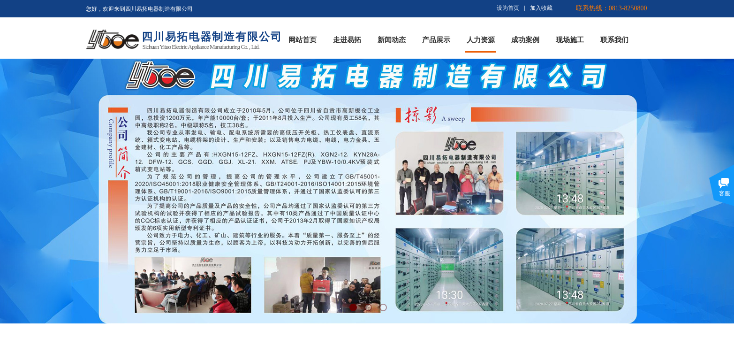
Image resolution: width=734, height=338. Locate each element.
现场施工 (570, 40)
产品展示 (436, 40)
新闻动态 (392, 40)
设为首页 (508, 8)
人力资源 (481, 40)
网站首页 (302, 40)
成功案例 (525, 40)
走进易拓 (347, 40)
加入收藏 (541, 8)
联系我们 (614, 40)
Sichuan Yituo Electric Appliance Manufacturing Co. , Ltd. (201, 46)
